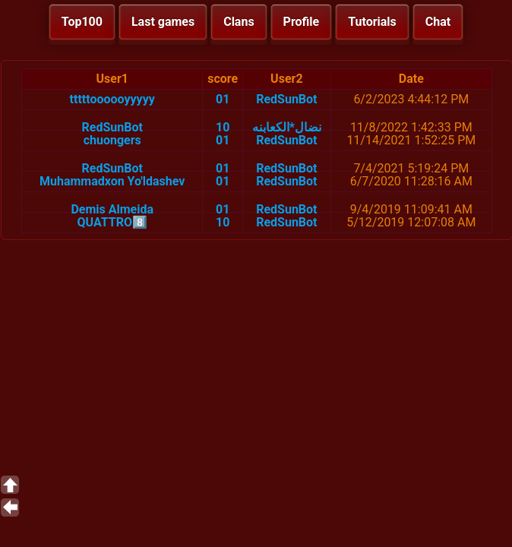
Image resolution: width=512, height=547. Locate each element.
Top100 (82, 21)
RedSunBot (286, 99)
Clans (238, 21)
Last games (162, 21)
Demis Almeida (112, 209)
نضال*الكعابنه (286, 127)
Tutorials (372, 21)
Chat (437, 21)
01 (222, 99)
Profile (301, 21)
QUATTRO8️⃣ (112, 222)
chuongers (112, 140)
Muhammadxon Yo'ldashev (112, 181)
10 (222, 127)
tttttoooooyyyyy (112, 99)
